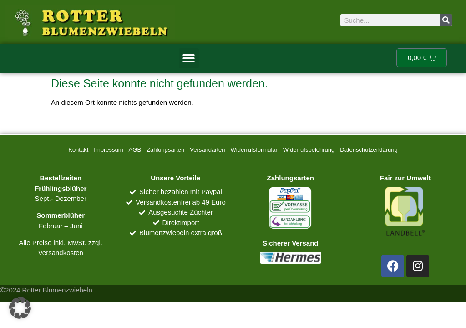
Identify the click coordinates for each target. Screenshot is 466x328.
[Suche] (446, 20)
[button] (189, 58)
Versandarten (207, 149)
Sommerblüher (60, 215)
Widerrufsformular (254, 149)
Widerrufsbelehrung (308, 149)
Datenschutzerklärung (368, 149)
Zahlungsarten (165, 149)
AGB (135, 149)
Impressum (108, 149)
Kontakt (78, 149)
